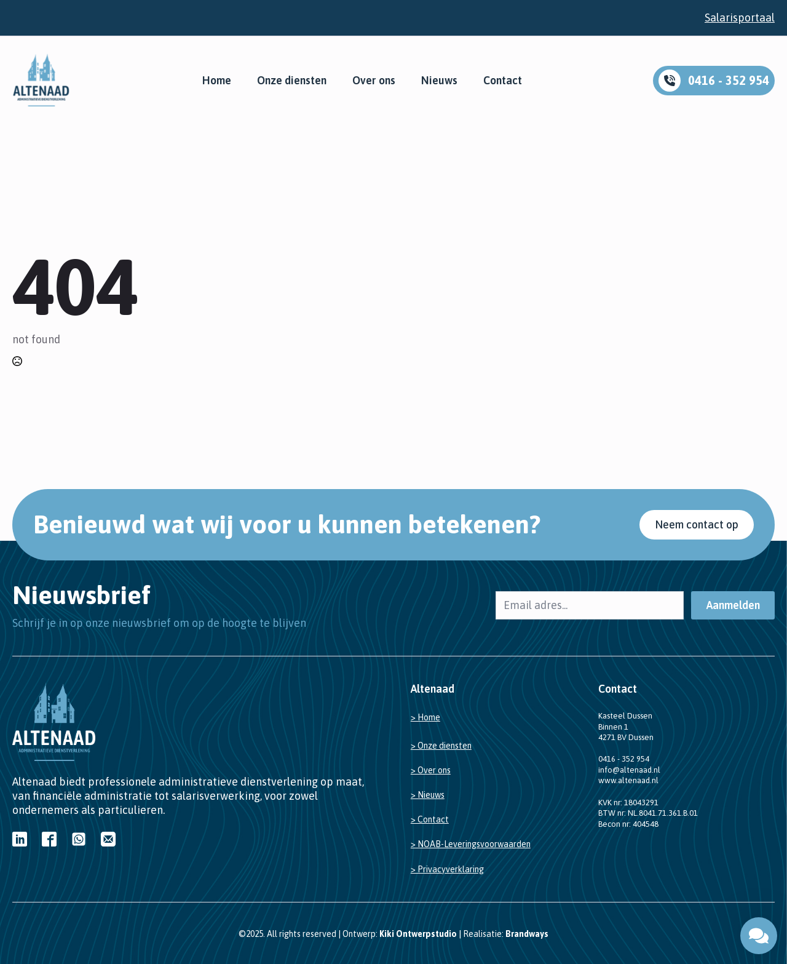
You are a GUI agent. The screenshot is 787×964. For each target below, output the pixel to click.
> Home (425, 717)
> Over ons (431, 770)
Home (216, 80)
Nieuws (439, 80)
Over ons (373, 80)
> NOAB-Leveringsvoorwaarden (471, 844)
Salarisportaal (740, 17)
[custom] (19, 839)
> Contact (430, 819)
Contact (502, 80)
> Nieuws (428, 795)
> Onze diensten (441, 746)
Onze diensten (291, 80)
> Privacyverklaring (447, 869)
